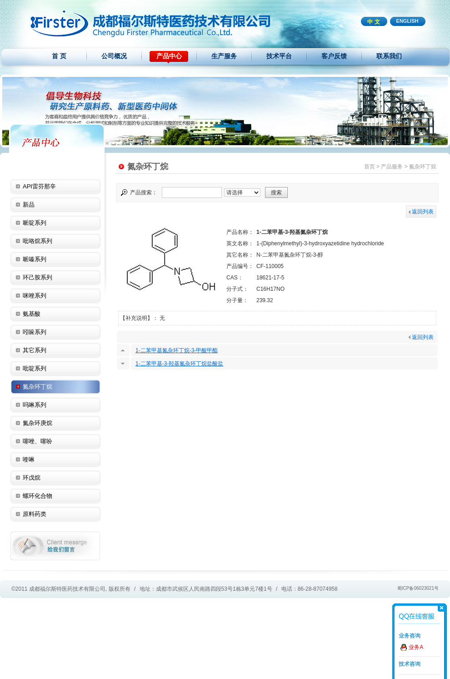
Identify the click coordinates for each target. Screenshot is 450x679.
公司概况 (114, 56)
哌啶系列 (34, 222)
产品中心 (169, 56)
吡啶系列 (34, 368)
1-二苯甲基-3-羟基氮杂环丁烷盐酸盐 (179, 363)
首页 (369, 166)
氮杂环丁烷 (37, 386)
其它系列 (34, 350)
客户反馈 (334, 56)
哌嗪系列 (34, 259)
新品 (29, 204)
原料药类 (34, 514)
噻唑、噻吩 (37, 441)
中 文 (373, 22)
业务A (416, 647)
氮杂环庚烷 (37, 423)
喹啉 (29, 459)
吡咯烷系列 (37, 241)
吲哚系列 (34, 332)
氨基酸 (31, 313)
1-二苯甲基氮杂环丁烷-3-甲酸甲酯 (176, 350)
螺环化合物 (37, 495)
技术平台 (279, 56)
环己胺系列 (37, 277)
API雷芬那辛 (39, 186)
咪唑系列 (34, 295)
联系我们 (389, 56)
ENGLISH (407, 21)
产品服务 (392, 166)
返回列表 (421, 211)
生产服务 (224, 56)
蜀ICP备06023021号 (418, 588)
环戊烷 (31, 477)
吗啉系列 (34, 404)
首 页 (59, 56)
